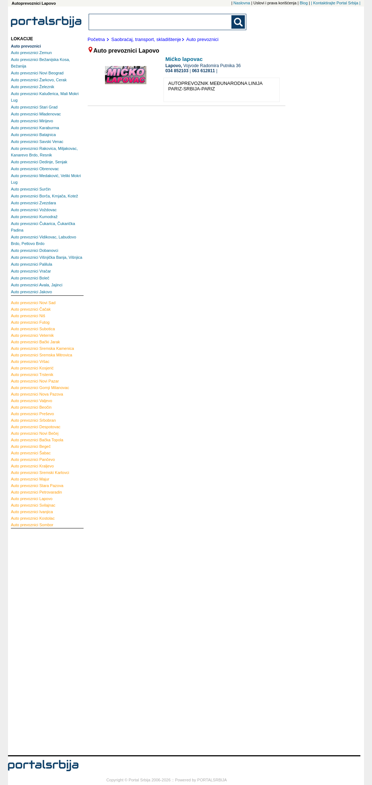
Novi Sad (33, 302)
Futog (30, 322)
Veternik (32, 335)
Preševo (32, 414)
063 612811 (203, 70)
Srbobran (33, 420)
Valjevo (31, 400)
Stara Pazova (37, 485)
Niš (28, 316)
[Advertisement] (40, 641)
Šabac (30, 453)
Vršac (30, 361)
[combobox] (160, 22)
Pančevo (33, 459)
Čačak (30, 309)
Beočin (31, 407)
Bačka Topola (37, 440)
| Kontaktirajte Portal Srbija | (335, 3)
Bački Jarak (35, 342)
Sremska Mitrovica (41, 355)
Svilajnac (33, 505)
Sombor (32, 525)
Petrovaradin (36, 492)
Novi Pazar (35, 381)
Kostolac (32, 518)
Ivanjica (32, 512)
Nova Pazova (37, 394)
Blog (304, 3)
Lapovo (31, 498)
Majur (30, 479)
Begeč (30, 446)
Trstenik (32, 374)
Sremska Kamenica (42, 348)
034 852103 (176, 70)
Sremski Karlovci (40, 472)
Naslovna (242, 3)
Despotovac (35, 427)
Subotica (33, 329)
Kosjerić (32, 368)
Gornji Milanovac (40, 387)
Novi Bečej (34, 433)
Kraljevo (32, 466)
